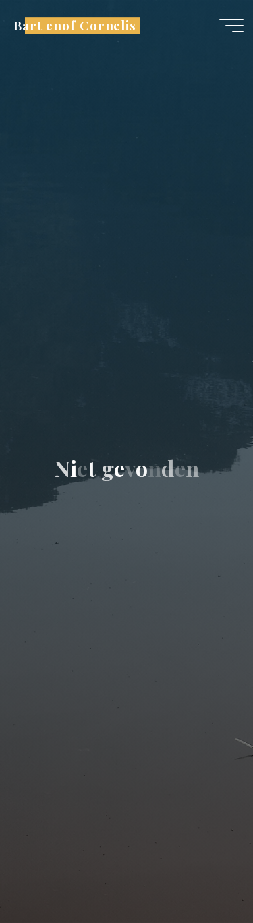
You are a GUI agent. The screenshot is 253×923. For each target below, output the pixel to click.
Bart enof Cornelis (74, 25)
